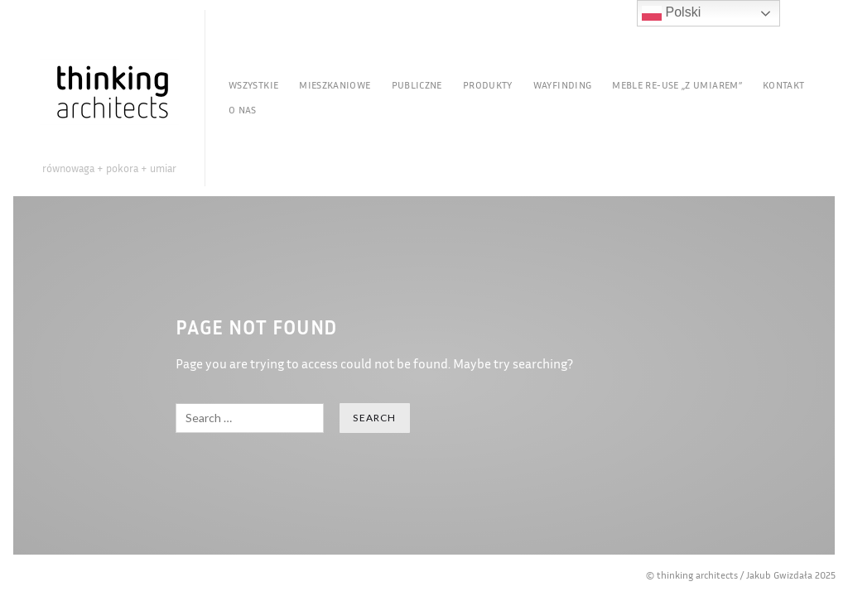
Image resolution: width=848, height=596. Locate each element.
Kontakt (784, 85)
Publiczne (417, 85)
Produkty (488, 85)
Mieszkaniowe (334, 85)
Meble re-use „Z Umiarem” (677, 85)
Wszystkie (253, 85)
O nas (243, 109)
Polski (671, 13)
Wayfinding (562, 85)
